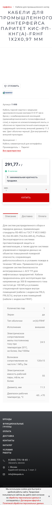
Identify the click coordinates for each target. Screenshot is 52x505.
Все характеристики (12, 151)
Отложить (11, 86)
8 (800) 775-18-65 (18, 459)
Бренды (7, 419)
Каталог (7, 445)
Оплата (42, 216)
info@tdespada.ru (16, 474)
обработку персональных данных (24, 498)
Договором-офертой (30, 500)
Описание (10, 216)
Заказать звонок (16, 463)
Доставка (27, 216)
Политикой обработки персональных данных (23, 503)
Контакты (8, 440)
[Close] (48, 496)
